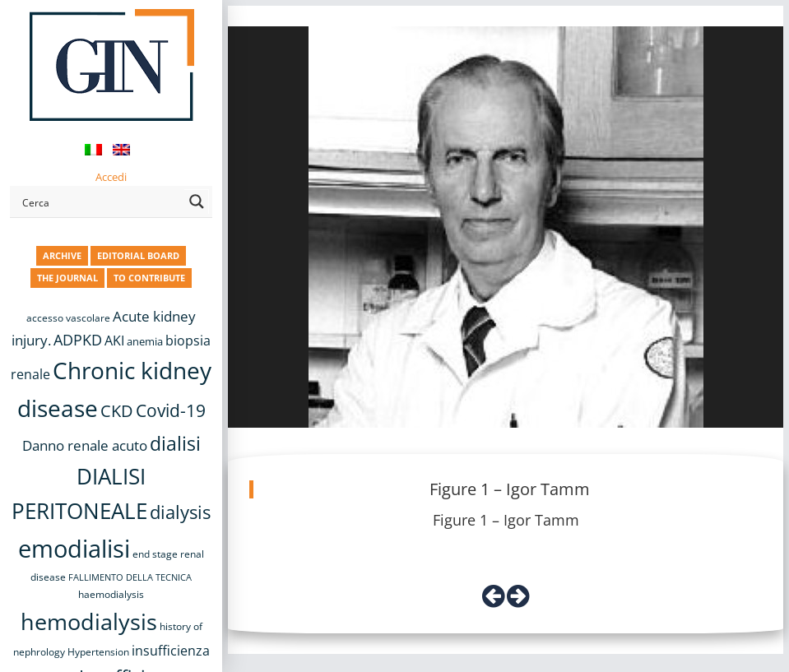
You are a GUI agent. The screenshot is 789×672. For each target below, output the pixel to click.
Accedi (111, 176)
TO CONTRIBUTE (149, 277)
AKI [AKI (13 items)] (114, 340)
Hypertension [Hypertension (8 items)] (98, 652)
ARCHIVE (62, 255)
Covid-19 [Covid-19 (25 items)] (171, 410)
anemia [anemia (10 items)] (145, 341)
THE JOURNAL (67, 277)
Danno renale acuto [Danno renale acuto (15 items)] (84, 445)
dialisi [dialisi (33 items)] (175, 443)
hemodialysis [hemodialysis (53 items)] (89, 621)
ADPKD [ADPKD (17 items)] (77, 340)
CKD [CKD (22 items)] (116, 411)
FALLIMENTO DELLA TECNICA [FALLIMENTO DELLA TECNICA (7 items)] (130, 577)
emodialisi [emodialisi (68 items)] (74, 548)
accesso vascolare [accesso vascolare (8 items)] (68, 318)
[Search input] (100, 201)
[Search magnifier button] (196, 201)
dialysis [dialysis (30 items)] (180, 512)
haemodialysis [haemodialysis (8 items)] (111, 594)
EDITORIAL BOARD (138, 255)
